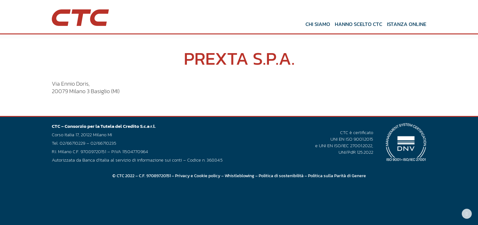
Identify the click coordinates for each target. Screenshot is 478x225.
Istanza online (406, 24)
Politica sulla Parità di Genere (337, 175)
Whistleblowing (239, 175)
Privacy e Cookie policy (197, 175)
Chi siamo (317, 24)
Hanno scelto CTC (358, 24)
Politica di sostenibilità (281, 175)
